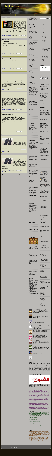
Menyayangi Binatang (43, 95)
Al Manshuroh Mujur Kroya (44, 259)
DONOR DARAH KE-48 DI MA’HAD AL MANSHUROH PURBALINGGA (33, 129)
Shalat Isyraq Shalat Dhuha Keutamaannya (44, 238)
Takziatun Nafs (31, 81)
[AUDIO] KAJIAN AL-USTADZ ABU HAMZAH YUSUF (33, 217)
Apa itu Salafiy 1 (5, 41)
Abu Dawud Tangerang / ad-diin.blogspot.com (33, 283)
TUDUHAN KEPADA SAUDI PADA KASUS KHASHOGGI (44, 246)
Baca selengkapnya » (5, 33)
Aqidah (30, 39)
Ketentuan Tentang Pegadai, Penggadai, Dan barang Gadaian (33, 233)
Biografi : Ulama (31, 43)
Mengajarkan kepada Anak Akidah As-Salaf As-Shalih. (33, 225)
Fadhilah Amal (31, 48)
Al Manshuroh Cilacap (43, 258)
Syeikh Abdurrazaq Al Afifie (33, 259)
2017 (42, 27)
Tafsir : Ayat (30, 78)
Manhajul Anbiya (42, 281)
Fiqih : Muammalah (31, 53)
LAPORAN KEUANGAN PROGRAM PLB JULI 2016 (44, 97)
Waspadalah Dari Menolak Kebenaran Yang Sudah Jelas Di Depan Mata (33, 89)
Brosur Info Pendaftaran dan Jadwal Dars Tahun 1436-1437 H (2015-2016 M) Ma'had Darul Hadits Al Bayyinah (44, 148)
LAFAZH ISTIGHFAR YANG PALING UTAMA (33, 161)
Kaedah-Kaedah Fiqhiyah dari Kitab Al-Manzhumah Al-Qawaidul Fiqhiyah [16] (33, 171)
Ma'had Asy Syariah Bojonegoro (45, 278)
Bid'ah (30, 367)
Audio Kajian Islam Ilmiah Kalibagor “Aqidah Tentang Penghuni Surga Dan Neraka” (33, 120)
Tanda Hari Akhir (31, 83)
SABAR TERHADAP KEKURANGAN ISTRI (43, 124)
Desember (43, 36)
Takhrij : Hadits (34, 368)
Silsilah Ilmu (26, 14)
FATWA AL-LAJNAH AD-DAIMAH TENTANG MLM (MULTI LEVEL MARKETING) (44, 110)
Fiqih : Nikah (30, 54)
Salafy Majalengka (42, 294)
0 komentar (16, 35)
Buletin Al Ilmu (42, 264)
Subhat (46, 366)
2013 (42, 32)
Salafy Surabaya (42, 300)
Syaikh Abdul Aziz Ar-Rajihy (33, 255)
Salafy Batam (42, 289)
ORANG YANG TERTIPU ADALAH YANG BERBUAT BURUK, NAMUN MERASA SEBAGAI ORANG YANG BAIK (44, 83)
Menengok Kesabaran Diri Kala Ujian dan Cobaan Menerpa (33, 200)
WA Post (41, 304)
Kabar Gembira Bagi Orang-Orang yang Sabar (40, 330)
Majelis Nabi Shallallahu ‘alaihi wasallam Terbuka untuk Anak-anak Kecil (33, 177)
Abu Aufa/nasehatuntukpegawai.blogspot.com (33, 280)
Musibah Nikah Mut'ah (6, 74)
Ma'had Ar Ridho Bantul (43, 276)
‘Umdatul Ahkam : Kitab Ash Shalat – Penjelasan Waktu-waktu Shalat (33, 174)
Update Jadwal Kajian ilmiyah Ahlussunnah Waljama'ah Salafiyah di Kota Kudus (44, 227)
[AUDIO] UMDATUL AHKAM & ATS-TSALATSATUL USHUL (33, 215)
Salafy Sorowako (42, 299)
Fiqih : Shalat (46, 363)
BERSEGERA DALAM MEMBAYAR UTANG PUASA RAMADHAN (44, 138)
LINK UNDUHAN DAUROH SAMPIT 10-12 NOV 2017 (44, 93)
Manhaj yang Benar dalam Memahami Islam (10, 58)
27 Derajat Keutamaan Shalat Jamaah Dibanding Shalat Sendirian (44, 236)
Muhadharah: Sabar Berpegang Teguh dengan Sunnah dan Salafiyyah (33, 92)
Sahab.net (30, 254)
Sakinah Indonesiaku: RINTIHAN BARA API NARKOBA (32, 27)
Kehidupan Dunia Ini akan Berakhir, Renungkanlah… (33, 193)
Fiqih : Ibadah (31, 50)
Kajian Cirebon (42, 271)
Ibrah (39, 367)
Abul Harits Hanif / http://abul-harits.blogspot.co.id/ (33, 289)
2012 (42, 33)
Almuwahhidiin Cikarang (43, 261)
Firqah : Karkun (31, 59)
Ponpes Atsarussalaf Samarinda (45, 282)
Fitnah (29, 61)
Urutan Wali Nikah (35, 356)
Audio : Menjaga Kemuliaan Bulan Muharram (44, 202)
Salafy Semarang (42, 298)
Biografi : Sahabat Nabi (32, 42)
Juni (42, 59)
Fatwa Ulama (31, 49)
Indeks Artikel (43, 14)
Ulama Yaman (31, 275)
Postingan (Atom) (8, 176)
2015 (42, 29)
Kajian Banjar (42, 270)
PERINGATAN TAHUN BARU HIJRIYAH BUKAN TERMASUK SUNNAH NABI (44, 88)
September (43, 40)
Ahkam (30, 37)
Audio (17, 14)
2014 (42, 31)
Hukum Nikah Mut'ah (6, 136)
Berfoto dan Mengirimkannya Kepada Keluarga (33, 157)
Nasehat (31, 365)
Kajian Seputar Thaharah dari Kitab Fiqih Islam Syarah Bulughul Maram (44, 222)
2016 (42, 28)
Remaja (30, 70)
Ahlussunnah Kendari (43, 255)
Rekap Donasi (31, 181)
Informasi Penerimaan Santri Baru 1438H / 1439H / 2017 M (33, 208)
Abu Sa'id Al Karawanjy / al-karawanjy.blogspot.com (33, 285)
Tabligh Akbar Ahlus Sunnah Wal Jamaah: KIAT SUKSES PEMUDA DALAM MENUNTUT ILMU (33, 19)
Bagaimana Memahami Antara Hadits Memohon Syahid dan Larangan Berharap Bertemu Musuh (33, 164)
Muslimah (30, 67)
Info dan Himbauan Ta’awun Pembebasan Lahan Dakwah (33, 183)
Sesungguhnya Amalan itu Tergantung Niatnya (44, 217)
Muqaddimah (9, 14)
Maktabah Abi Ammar (11, 6)
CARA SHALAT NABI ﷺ (43, 127)
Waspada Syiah (42, 305)
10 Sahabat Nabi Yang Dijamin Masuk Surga (39, 314)
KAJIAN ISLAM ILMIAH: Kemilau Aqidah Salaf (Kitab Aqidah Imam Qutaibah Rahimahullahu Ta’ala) (33, 23)
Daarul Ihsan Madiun (43, 265)
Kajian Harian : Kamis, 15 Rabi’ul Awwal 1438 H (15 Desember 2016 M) (44, 200)
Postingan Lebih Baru (7, 174)
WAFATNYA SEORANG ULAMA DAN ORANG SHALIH (45, 86)
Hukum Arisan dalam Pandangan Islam (39, 335)
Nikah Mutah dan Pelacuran (7, 114)
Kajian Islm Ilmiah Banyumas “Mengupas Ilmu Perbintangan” (33, 117)
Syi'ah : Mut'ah (7, 89)
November (43, 37)
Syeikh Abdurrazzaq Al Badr (33, 260)
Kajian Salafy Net (42, 272)
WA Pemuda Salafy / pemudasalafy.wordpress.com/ (33, 293)
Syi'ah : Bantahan (31, 76)
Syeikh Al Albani (31, 263)
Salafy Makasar (42, 295)
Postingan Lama (22, 174)
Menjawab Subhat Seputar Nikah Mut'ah (45, 52)
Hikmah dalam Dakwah (43, 159)
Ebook (21, 14)
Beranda (3, 14)
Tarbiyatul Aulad (42, 303)
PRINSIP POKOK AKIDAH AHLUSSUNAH (33, 152)
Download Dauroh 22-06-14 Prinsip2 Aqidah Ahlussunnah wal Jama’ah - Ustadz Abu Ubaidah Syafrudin (44, 152)
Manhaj (6, 55)
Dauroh (30, 371)
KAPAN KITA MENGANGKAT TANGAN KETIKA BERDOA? (44, 212)
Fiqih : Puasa (31, 55)
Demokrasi (30, 47)
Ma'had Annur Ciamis (43, 275)
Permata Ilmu (31, 14)
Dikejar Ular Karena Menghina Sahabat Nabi (10, 19)
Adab (29, 36)
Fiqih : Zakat (39, 371)
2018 (42, 25)
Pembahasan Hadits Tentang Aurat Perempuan (33, 206)
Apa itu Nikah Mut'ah (6, 156)
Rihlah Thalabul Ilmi (32, 127)
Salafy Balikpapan (42, 287)
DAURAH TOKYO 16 (32, 28)
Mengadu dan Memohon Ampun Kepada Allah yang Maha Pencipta (33, 188)
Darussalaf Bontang (43, 266)
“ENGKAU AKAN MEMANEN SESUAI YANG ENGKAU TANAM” (33, 105)
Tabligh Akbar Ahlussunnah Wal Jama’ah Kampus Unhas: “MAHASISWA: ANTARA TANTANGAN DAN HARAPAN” (33, 31)
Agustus (43, 41)
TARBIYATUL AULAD (36, 340)
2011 (42, 35)
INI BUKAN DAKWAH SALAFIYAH (32, 126)
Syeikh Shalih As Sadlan (32, 270)
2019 (42, 24)
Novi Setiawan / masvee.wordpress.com (32, 291)
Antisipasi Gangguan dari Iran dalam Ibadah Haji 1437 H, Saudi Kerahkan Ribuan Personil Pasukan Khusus (44, 248)
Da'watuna (30, 44)
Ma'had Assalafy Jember (43, 277)
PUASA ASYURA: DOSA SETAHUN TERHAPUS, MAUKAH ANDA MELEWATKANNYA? (43, 207)
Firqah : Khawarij (31, 60)
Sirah (29, 71)
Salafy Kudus (42, 293)
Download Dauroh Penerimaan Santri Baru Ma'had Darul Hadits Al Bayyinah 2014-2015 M (44, 144)
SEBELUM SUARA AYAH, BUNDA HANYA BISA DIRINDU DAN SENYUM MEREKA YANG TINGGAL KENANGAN (45, 132)
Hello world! (41, 197)
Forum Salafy (42, 269)
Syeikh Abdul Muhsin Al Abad (33, 256)
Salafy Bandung (42, 288)
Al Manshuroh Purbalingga (44, 260)
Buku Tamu (37, 14)
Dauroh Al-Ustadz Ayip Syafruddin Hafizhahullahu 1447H (44, 164)
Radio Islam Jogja (42, 283)
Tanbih (30, 82)
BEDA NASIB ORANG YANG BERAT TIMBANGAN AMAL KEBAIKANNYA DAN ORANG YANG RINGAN (33, 108)
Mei (42, 60)
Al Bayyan (30, 38)
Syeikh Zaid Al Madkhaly (32, 274)
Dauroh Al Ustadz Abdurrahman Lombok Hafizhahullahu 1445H (45, 168)
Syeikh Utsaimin (31, 273)
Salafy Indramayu (42, 292)
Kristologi (30, 65)
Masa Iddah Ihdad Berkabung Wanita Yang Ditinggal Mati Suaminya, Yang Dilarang (44, 241)
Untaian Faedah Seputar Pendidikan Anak (43, 219)
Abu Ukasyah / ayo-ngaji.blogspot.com (32, 287)
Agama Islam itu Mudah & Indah (45, 229)
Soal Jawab (30, 72)
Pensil (29, 223)
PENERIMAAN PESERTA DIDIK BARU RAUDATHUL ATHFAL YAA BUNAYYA (33, 102)
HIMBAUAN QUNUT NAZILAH (33, 230)
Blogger (46, 447)
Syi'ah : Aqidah (31, 75)
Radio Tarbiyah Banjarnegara (44, 286)
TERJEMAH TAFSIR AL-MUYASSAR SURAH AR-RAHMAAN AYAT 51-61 (44, 119)
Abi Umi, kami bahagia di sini (44, 105)
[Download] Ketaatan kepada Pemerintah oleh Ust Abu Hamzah (33, 210)
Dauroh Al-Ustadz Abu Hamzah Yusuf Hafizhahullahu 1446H (44, 166)
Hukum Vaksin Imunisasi (32, 166)
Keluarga (30, 64)
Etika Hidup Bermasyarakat (44, 158)
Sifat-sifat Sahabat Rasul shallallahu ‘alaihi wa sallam (33, 198)
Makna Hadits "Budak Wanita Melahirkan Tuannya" (40, 309)
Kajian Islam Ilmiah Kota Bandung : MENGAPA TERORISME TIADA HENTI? (33, 145)
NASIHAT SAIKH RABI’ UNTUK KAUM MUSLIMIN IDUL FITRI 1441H (45, 136)
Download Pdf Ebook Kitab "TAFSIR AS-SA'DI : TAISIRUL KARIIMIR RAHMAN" (33, 143)
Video (14, 14)
